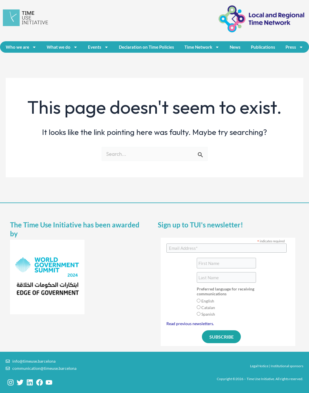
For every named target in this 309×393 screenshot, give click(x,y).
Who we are (21, 47)
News (235, 47)
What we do (62, 47)
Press (294, 47)
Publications (263, 47)
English (207, 300)
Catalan (208, 307)
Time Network (201, 47)
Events (98, 47)
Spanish (208, 314)
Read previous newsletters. (190, 323)
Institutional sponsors (287, 366)
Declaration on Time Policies (146, 47)
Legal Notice (259, 366)
